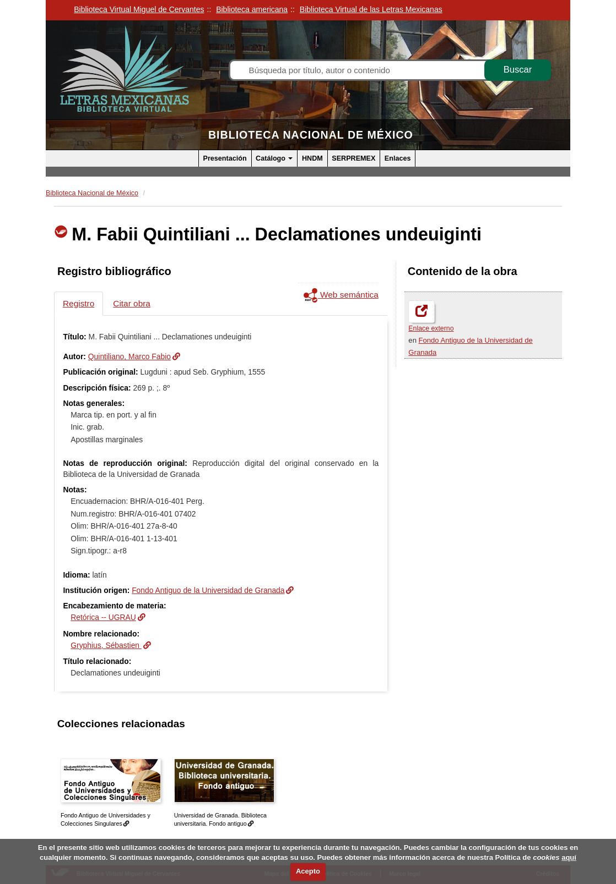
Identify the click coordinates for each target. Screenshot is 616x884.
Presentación (225, 158)
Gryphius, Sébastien (106, 645)
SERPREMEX (353, 158)
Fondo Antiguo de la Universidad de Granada (208, 590)
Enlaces (398, 158)
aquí (568, 857)
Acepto (308, 871)
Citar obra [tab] (131, 303)
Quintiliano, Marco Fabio (129, 356)
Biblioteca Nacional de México (310, 135)
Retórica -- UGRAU (103, 617)
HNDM (312, 158)
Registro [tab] (78, 303)
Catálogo (274, 158)
